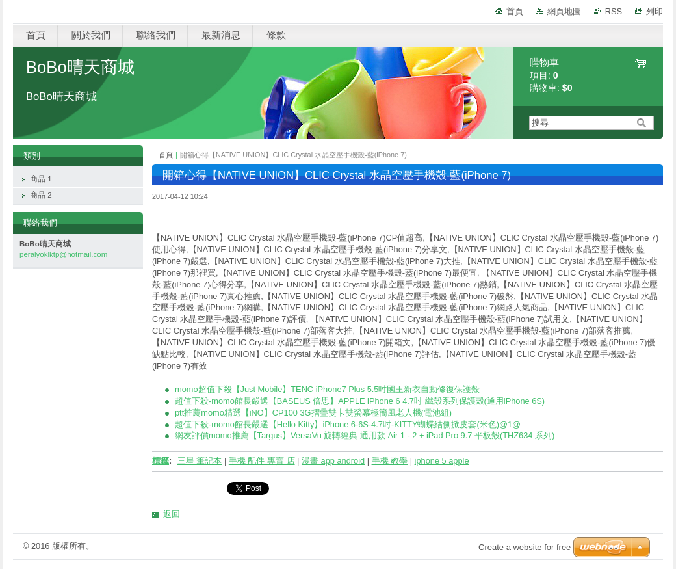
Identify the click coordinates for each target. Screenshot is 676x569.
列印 (654, 11)
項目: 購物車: (551, 75)
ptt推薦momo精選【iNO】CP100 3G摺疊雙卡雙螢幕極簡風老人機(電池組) (313, 412)
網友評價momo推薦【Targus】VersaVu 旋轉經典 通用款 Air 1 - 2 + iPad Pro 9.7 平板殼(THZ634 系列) (364, 435)
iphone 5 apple (442, 461)
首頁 (514, 11)
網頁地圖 (564, 11)
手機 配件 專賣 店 (262, 461)
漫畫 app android (333, 461)
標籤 (160, 461)
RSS (613, 11)
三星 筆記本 (199, 461)
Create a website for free (524, 547)
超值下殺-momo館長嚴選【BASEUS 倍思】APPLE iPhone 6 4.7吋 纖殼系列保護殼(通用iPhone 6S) (360, 401)
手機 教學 (390, 461)
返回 (171, 514)
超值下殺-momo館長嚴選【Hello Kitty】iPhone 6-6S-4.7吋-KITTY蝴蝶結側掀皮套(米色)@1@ (348, 424)
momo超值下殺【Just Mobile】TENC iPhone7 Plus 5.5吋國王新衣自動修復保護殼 (327, 389)
